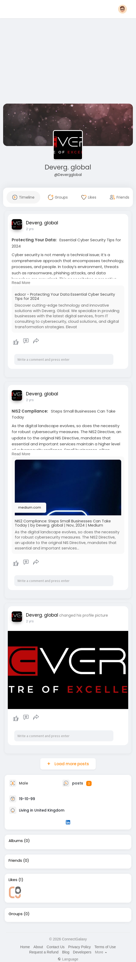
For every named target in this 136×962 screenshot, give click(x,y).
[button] (122, 9)
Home (25, 947)
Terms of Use (105, 947)
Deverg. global (68, 167)
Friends (15, 860)
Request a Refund (43, 952)
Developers (82, 952)
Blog (65, 952)
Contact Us (56, 947)
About (38, 947)
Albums (16, 841)
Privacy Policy (79, 947)
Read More (21, 283)
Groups (16, 914)
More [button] (101, 952)
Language (68, 959)
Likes (13, 880)
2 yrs (30, 228)
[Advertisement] (68, 62)
